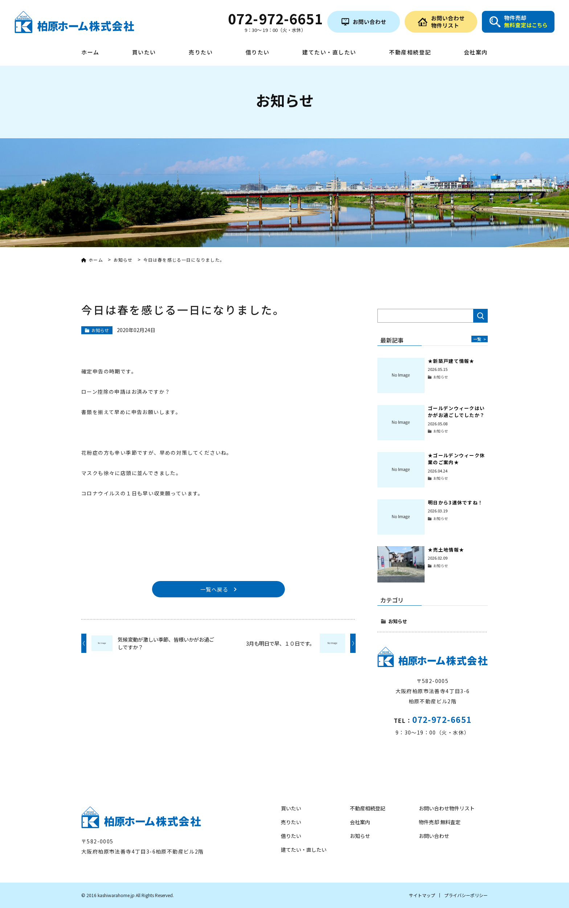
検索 (480, 316)
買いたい (144, 52)
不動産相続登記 (410, 52)
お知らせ (397, 621)
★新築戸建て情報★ (451, 360)
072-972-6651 (441, 719)
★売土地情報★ (446, 549)
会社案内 (476, 52)
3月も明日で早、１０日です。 (280, 644)
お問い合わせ (434, 835)
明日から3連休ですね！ (455, 502)
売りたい (201, 52)
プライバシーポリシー (466, 895)
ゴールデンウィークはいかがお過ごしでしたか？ (456, 412)
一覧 (479, 339)
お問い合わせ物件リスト (447, 808)
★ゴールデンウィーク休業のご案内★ (456, 459)
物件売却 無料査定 (439, 822)
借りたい (258, 52)
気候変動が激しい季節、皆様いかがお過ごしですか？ (166, 644)
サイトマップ (422, 895)
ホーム (90, 52)
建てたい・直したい (329, 52)
